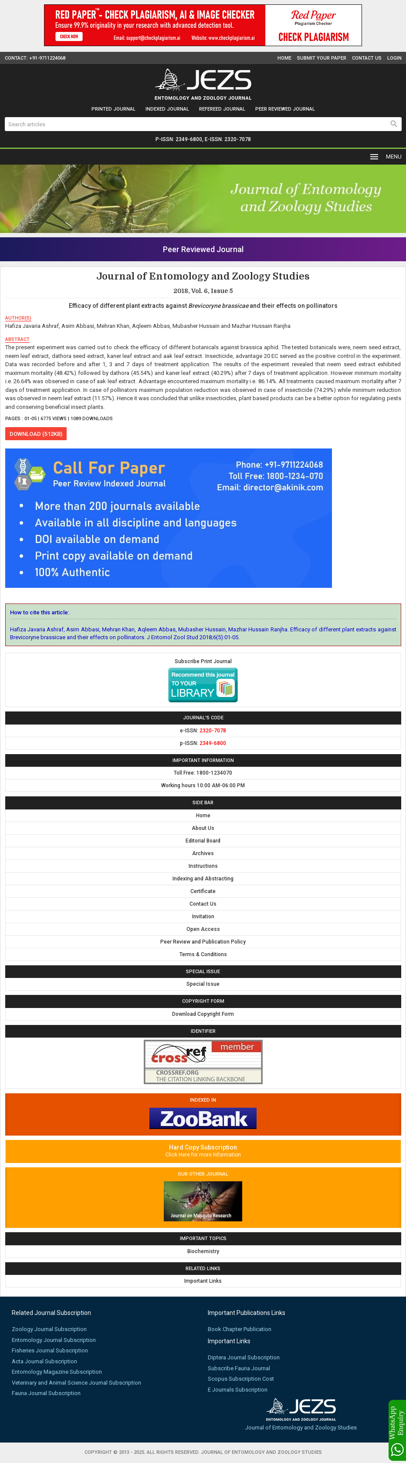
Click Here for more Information (203, 1155)
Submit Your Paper (321, 58)
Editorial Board (203, 841)
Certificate (203, 891)
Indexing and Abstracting (203, 879)
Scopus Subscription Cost (241, 1378)
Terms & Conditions (203, 954)
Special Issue (203, 984)
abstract (17, 339)
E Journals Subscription (237, 1389)
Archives (203, 853)
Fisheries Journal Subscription (50, 1350)
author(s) (18, 318)
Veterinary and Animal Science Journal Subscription (76, 1382)
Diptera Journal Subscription (244, 1357)
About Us (203, 828)
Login (394, 58)
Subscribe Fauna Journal (239, 1368)
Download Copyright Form (203, 1014)
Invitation (203, 917)
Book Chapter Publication (239, 1329)
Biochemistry (203, 1251)
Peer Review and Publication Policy (203, 942)
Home (284, 58)
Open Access (203, 929)
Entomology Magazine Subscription (57, 1372)
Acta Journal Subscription (44, 1361)
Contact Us (367, 58)
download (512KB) (36, 434)
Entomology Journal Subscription (54, 1340)
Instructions (203, 866)
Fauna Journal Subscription (46, 1393)
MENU (385, 157)
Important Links (203, 1281)
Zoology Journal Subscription (49, 1329)
